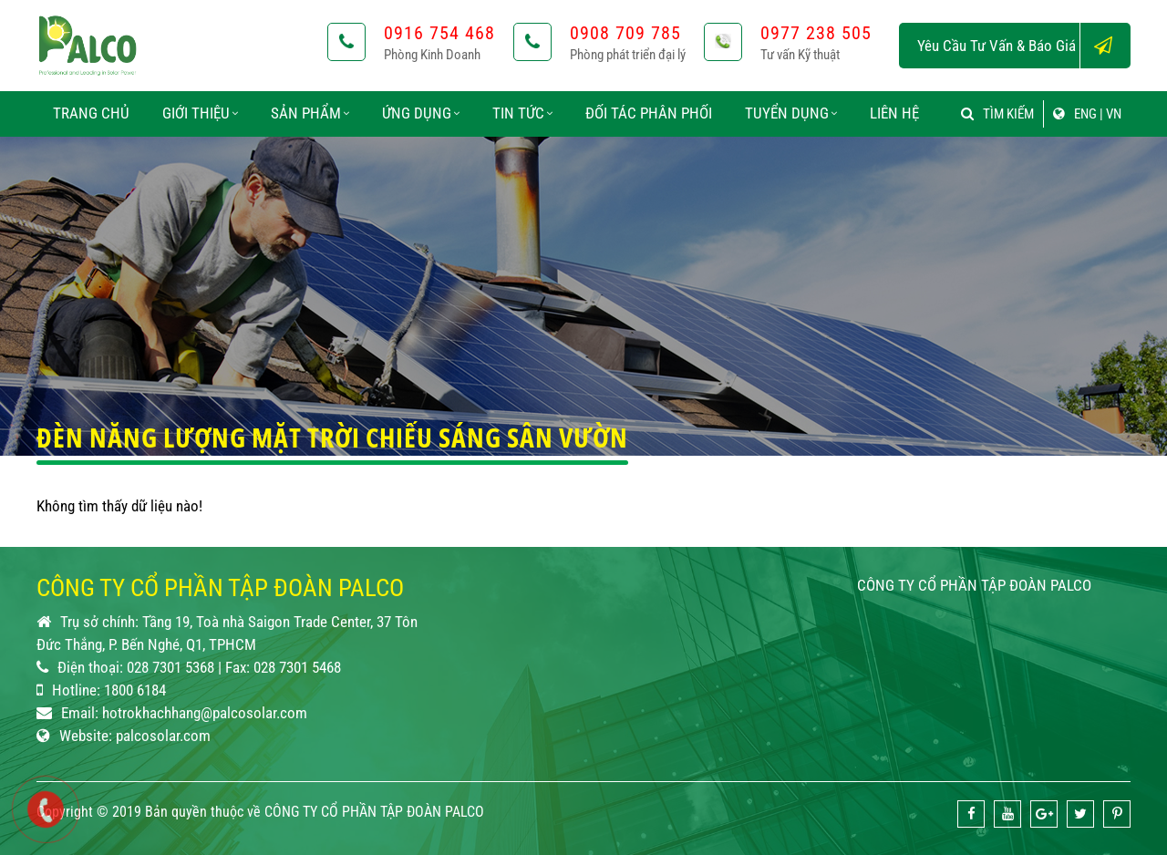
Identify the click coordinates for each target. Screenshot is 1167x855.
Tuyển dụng (791, 113)
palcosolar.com (163, 735)
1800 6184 (135, 690)
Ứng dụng (421, 113)
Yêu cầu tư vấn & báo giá (1024, 45)
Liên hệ (894, 113)
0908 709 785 (625, 33)
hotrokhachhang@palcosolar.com (204, 713)
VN (1113, 114)
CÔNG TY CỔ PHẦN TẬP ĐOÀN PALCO (974, 585)
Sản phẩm (310, 113)
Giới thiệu (200, 113)
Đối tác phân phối (648, 113)
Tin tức (522, 113)
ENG (1085, 114)
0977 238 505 (816, 33)
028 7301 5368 (170, 667)
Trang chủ (91, 113)
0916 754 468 (439, 33)
